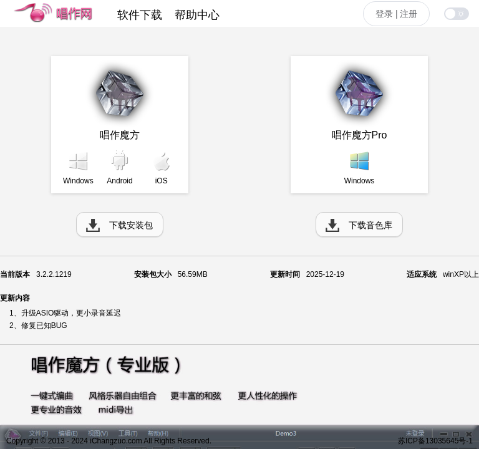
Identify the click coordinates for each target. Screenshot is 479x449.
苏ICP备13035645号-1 (435, 441)
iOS (161, 180)
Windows (78, 180)
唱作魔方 (120, 135)
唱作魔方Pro (359, 135)
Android (119, 180)
